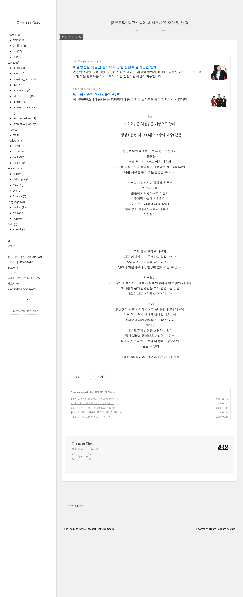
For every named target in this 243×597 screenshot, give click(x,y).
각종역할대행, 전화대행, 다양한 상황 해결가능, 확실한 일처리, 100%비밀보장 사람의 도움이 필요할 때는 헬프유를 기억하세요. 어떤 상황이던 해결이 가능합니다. (137, 74)
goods (18, 162)
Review (15, 140)
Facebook (91, 529)
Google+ (111, 529)
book (18, 157)
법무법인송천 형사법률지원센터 (97, 94)
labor (18, 73)
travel (17, 185)
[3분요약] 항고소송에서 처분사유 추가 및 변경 (149, 23)
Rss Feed (69, 529)
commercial (21, 90)
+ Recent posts (74, 505)
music (18, 151)
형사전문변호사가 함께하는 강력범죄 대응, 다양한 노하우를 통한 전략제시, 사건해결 (130, 99)
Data (12, 224)
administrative (23, 96)
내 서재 (12, 272)
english (19, 207)
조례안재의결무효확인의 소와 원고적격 (92, 403)
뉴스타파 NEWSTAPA (20, 262)
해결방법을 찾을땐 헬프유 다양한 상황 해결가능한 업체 (115, 67)
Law (13, 62)
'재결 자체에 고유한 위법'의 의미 (89, 416)
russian (18, 212)
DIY (16, 190)
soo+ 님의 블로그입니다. (86, 448)
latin (17, 218)
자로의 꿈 (13, 283)
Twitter (82, 529)
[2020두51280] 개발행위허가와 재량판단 (93, 399)
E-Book (18, 229)
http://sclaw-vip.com (84, 88)
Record (15, 34)
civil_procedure (24, 118)
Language (16, 202)
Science (19, 196)
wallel (233, 529)
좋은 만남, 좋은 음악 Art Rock (25, 257)
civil (17, 84)
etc (17, 51)
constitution (21, 67)
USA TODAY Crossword (22, 288)
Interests (15, 168)
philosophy (20, 179)
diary (18, 39)
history (18, 173)
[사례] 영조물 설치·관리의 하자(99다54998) (94, 412)
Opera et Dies (28, 23)
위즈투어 (13, 267)
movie (18, 145)
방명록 (11, 246)
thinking (19, 45)
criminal (19, 101)
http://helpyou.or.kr (84, 61)
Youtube (102, 529)
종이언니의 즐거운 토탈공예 (24, 278)
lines (17, 56)
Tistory (212, 529)
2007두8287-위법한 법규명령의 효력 (91, 407)
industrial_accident (25, 79)
